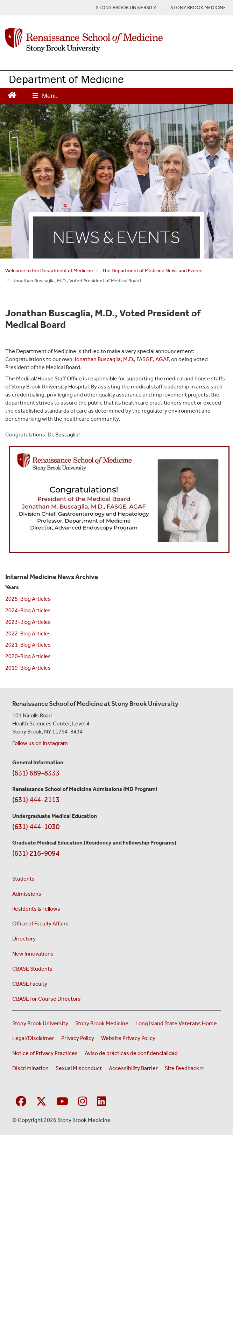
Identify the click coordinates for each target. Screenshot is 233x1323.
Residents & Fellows (36, 908)
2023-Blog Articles (28, 622)
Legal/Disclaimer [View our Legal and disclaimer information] (33, 1038)
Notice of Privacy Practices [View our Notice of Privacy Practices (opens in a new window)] (45, 1053)
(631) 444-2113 (35, 799)
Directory (24, 938)
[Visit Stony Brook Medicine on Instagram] (83, 1102)
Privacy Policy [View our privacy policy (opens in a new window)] (77, 1038)
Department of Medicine (66, 79)
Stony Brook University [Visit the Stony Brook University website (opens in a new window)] (40, 1023)
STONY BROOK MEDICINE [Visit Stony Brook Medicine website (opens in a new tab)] (198, 8)
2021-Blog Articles (28, 644)
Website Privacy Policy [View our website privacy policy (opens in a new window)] (128, 1038)
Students (23, 878)
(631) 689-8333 (35, 773)
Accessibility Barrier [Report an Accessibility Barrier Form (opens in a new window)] (133, 1068)
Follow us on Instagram (40, 743)
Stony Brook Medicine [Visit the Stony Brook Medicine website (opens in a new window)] (101, 1023)
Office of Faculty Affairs (40, 923)
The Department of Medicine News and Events (152, 271)
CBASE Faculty (29, 983)
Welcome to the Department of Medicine (49, 271)
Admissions (26, 893)
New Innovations (33, 953)
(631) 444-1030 (35, 826)
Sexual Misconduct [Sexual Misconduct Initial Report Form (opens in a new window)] (79, 1068)
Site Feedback (184, 1068)
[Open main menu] (45, 95)
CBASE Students (32, 968)
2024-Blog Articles (28, 610)
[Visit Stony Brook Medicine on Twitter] (41, 1102)
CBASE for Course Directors (46, 998)
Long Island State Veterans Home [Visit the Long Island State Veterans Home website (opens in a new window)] (176, 1023)
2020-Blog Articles (28, 656)
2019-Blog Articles (28, 667)
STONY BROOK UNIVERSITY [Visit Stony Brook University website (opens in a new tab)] (126, 8)
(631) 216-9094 (35, 853)
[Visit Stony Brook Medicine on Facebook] (21, 1102)
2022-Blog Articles (28, 633)
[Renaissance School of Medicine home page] (116, 40)
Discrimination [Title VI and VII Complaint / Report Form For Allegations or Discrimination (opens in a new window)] (30, 1068)
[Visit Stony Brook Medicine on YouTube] (62, 1102)
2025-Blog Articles (28, 598)
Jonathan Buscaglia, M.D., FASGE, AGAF (121, 359)
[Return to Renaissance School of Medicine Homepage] (12, 94)
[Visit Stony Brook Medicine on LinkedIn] (101, 1102)
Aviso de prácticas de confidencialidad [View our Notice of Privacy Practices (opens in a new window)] (131, 1053)
